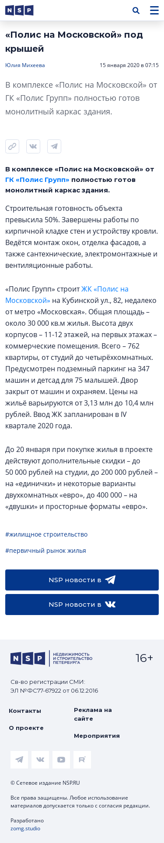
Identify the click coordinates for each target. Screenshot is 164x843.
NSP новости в (82, 580)
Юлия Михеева (25, 65)
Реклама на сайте (93, 714)
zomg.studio (25, 828)
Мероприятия (97, 735)
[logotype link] (26, 10)
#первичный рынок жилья (45, 550)
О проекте (26, 727)
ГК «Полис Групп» (37, 179)
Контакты (25, 710)
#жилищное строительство (46, 534)
